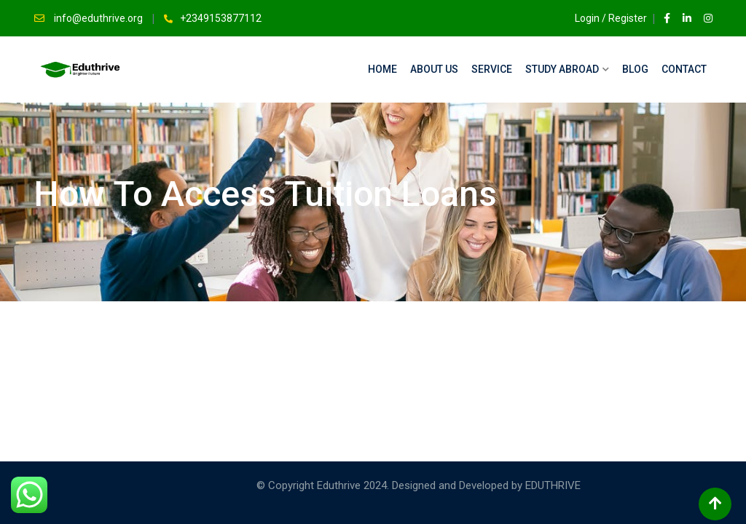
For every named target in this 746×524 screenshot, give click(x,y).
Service (491, 69)
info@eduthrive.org (99, 18)
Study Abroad (562, 69)
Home (382, 69)
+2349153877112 (221, 18)
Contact (684, 69)
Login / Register (604, 18)
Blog (635, 69)
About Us (434, 69)
